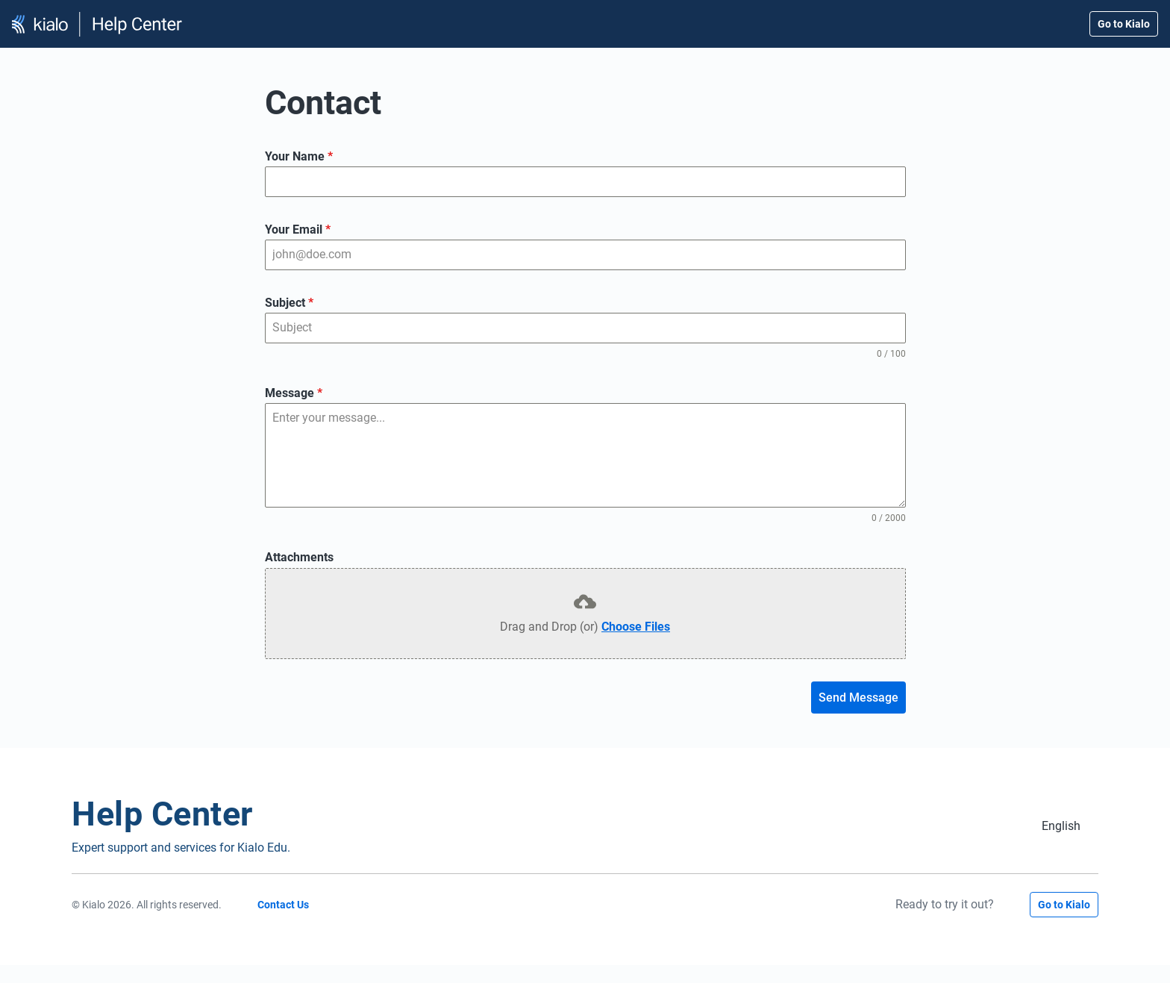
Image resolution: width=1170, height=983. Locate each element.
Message (293, 393)
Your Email (298, 229)
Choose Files (635, 627)
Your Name (299, 156)
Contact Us (283, 905)
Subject (289, 303)
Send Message (858, 697)
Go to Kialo (1124, 24)
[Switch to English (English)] (1061, 826)
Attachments (299, 557)
